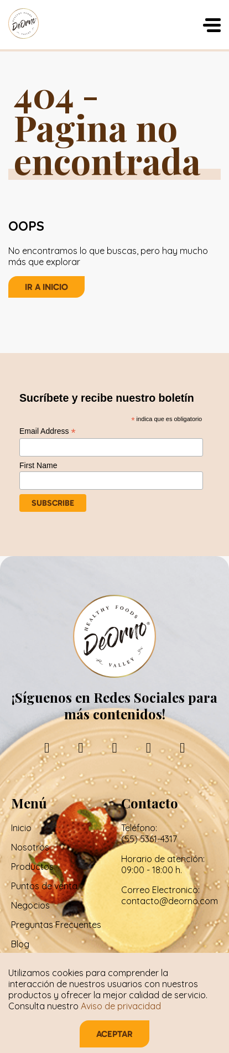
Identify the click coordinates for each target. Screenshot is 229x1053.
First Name (38, 465)
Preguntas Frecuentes (56, 924)
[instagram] (80, 747)
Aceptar (114, 1034)
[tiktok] (182, 747)
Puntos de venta (44, 885)
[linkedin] (114, 747)
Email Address (47, 431)
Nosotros (30, 847)
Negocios (30, 905)
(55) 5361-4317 (149, 838)
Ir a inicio (46, 287)
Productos (32, 866)
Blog (20, 944)
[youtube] (148, 747)
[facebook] (46, 747)
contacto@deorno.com (169, 900)
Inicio (21, 827)
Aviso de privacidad (121, 1005)
